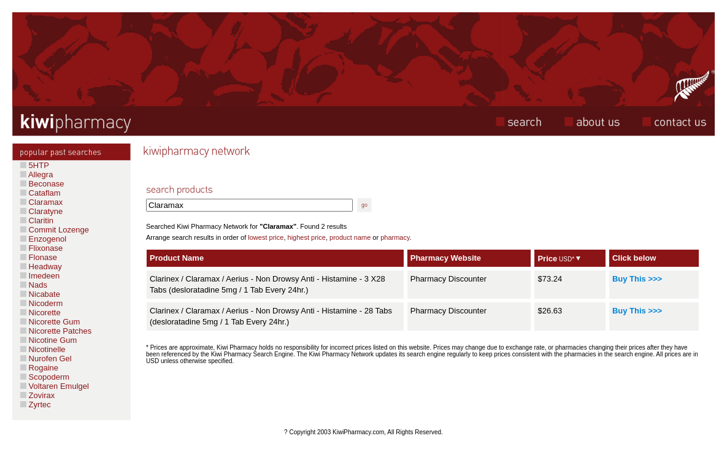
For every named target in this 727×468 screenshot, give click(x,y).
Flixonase (41, 248)
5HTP (34, 165)
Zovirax (40, 395)
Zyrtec (38, 404)
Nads (33, 285)
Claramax (41, 202)
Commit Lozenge (54, 229)
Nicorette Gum (50, 321)
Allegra (36, 174)
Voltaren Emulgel (54, 386)
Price (547, 258)
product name (350, 237)
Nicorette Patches (55, 331)
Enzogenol (43, 239)
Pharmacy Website (445, 258)
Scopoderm (47, 377)
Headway (41, 266)
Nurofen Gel (46, 358)
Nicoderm (41, 303)
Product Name (177, 258)
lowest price (265, 237)
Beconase (42, 183)
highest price (307, 237)
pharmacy (394, 237)
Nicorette (40, 312)
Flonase (38, 257)
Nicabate (40, 294)
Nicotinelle (43, 349)
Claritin (36, 220)
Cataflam (40, 193)
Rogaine (42, 367)
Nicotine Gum (48, 340)
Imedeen (40, 275)
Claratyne (41, 211)
